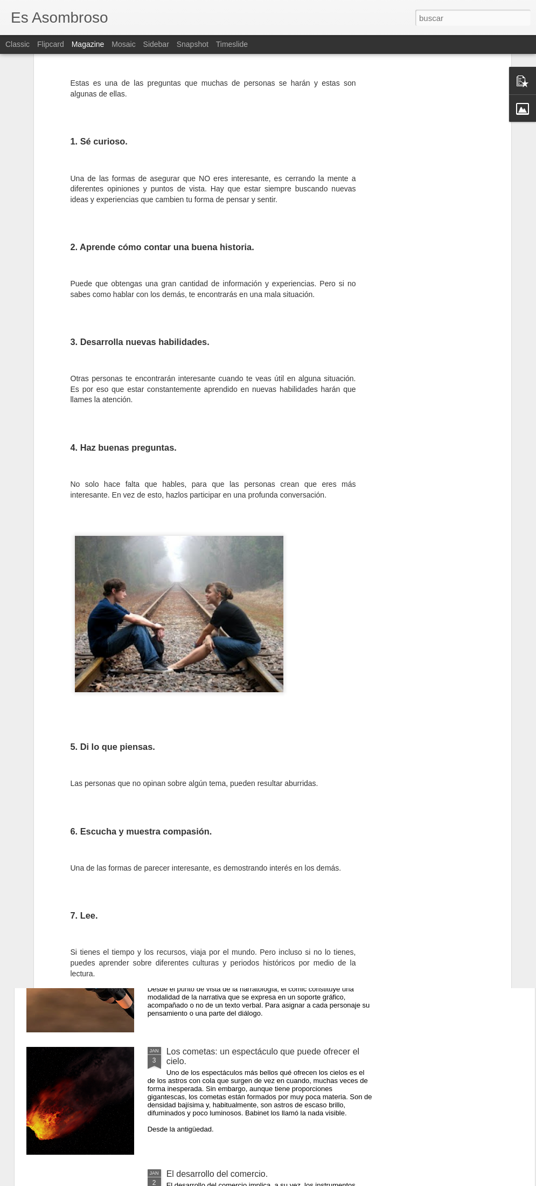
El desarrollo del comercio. (217, 1173)
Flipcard (50, 44)
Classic (17, 44)
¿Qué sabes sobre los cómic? (223, 929)
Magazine (88, 44)
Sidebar (156, 44)
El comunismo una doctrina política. (234, 806)
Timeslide (232, 44)
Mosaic (123, 44)
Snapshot (192, 44)
